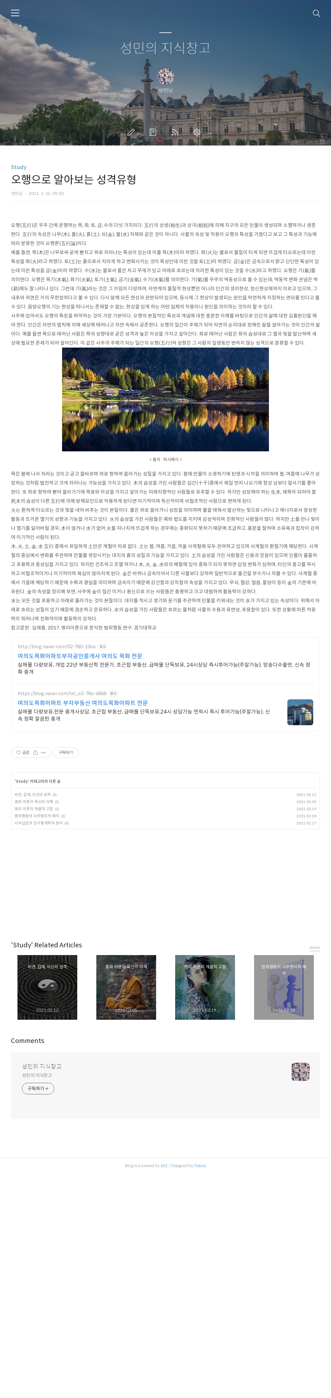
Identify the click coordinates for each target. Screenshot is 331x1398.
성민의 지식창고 (165, 49)
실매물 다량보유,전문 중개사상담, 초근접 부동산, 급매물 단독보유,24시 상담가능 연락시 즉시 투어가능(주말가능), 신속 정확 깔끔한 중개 (144, 715)
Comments (27, 1041)
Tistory (200, 1165)
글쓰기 (132, 132)
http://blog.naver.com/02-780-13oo (57, 647)
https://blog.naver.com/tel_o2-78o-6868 (62, 693)
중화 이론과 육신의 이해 (34, 801)
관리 (198, 132)
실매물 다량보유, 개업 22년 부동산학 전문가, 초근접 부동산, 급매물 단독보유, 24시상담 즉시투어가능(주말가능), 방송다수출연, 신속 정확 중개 (164, 668)
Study (19, 167)
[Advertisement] (165, 878)
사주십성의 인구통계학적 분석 (39, 823)
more (315, 947)
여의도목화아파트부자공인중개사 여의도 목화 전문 (80, 656)
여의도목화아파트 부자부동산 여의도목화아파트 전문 (83, 703)
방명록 (154, 132)
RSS (176, 132)
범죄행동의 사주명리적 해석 (37, 815)
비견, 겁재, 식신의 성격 (33, 794)
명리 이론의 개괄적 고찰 (34, 808)
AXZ (164, 1165)
